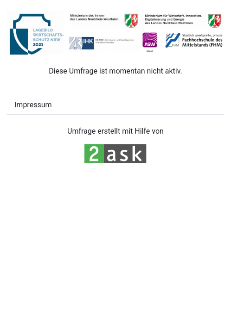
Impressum (33, 104)
